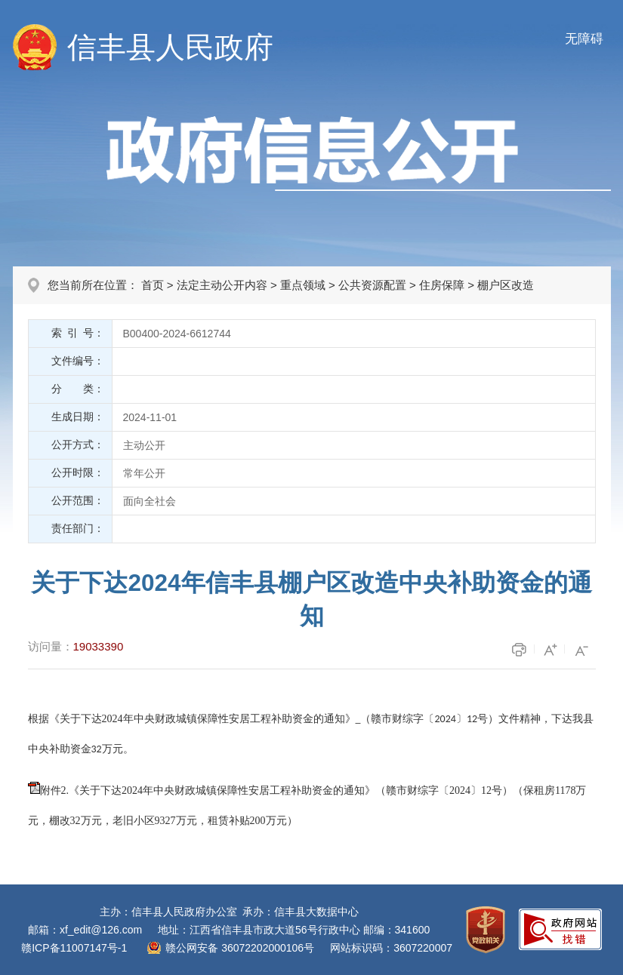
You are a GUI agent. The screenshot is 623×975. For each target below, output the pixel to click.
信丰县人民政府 (170, 47)
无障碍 (584, 39)
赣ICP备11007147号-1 (74, 948)
